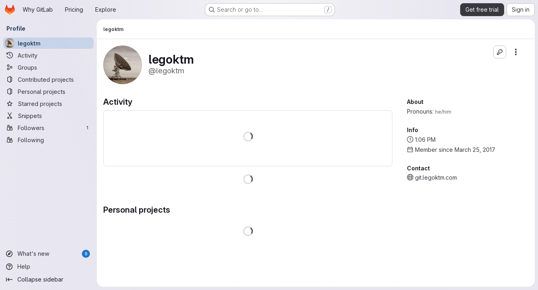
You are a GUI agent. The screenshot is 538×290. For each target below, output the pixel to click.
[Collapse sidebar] (48, 279)
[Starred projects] (48, 103)
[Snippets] (48, 115)
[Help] (48, 266)
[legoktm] (48, 43)
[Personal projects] (48, 91)
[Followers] (48, 127)
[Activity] (48, 55)
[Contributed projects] (48, 79)
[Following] (48, 139)
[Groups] (48, 67)
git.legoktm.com (436, 177)
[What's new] (48, 253)
